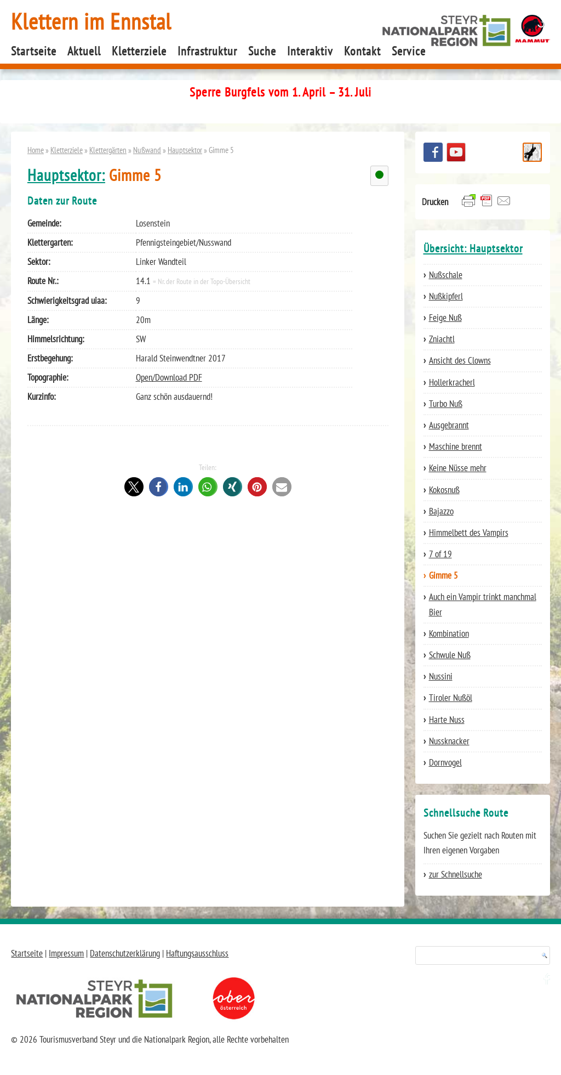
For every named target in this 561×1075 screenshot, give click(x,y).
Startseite (33, 51)
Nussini (441, 676)
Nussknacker (449, 741)
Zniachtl (442, 339)
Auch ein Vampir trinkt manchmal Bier (482, 604)
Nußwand (147, 149)
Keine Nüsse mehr (457, 468)
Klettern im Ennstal (91, 21)
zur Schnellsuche (455, 874)
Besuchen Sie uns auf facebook (433, 152)
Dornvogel (445, 762)
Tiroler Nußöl (450, 698)
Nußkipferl (446, 296)
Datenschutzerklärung (125, 953)
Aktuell (84, 51)
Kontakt (362, 51)
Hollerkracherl (452, 382)
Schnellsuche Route (532, 152)
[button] (134, 486)
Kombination (449, 633)
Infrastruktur (207, 51)
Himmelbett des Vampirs (468, 533)
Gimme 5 (443, 575)
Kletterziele (139, 51)
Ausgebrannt (449, 425)
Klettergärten (108, 149)
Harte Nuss (447, 720)
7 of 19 (440, 554)
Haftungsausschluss (197, 953)
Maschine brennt (455, 446)
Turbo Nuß (445, 404)
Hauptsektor (185, 149)
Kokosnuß (444, 490)
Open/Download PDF (169, 377)
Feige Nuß (445, 318)
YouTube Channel (456, 152)
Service (409, 51)
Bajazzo (441, 511)
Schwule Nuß (450, 655)
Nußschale (445, 275)
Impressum (66, 953)
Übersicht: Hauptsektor (473, 248)
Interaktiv (310, 51)
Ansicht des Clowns (460, 360)
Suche (262, 51)
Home (35, 149)
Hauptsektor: (66, 175)
